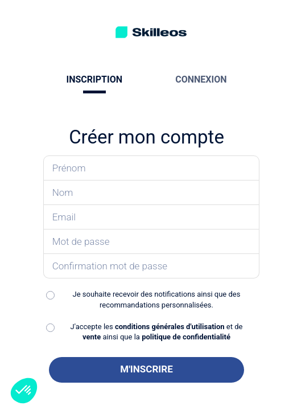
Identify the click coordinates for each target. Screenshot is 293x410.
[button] (24, 390)
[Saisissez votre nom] (151, 193)
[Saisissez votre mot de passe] (151, 241)
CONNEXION (200, 79)
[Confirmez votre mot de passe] (151, 266)
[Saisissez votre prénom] (151, 168)
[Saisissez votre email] (151, 217)
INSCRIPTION (94, 79)
